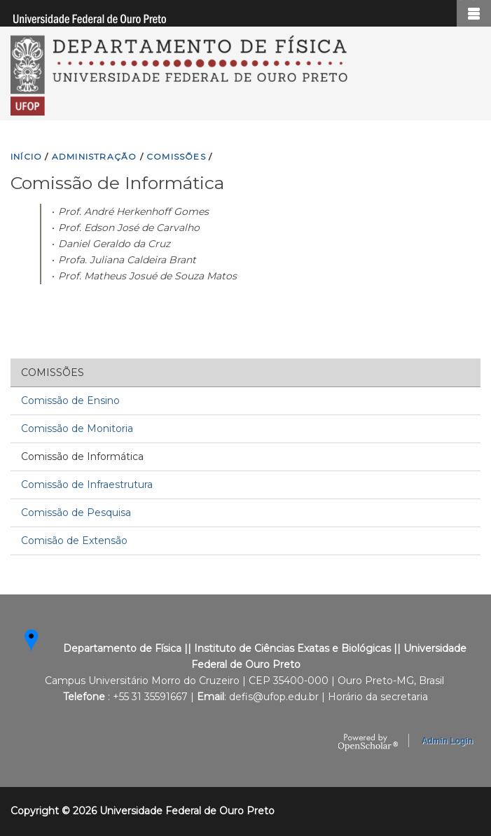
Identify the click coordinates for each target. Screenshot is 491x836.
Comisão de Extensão (74, 540)
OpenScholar (368, 743)
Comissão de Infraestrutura (87, 484)
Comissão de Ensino (70, 400)
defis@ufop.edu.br (274, 696)
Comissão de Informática (82, 456)
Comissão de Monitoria (77, 428)
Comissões (52, 372)
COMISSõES (176, 156)
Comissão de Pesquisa (76, 512)
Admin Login (447, 741)
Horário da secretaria (378, 696)
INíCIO (26, 156)
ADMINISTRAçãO (94, 156)
